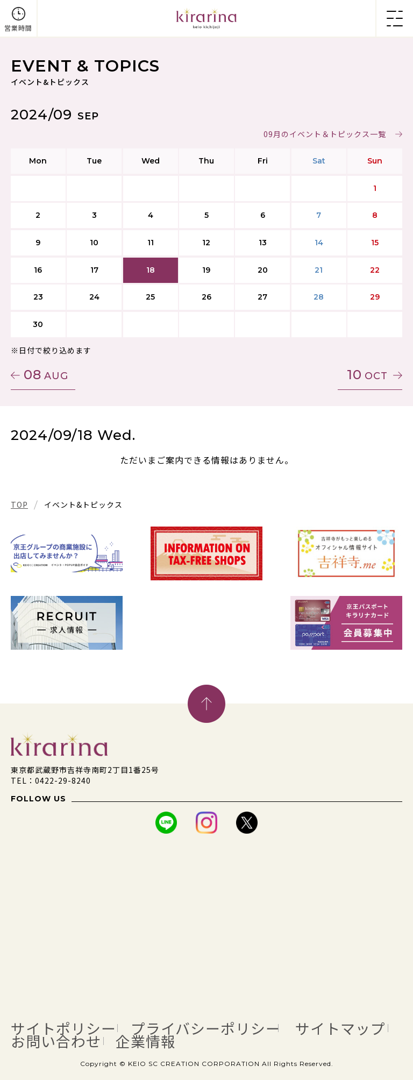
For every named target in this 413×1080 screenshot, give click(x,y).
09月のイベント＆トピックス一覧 (325, 134)
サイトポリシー (63, 1028)
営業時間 (18, 27)
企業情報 (146, 1041)
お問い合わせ (56, 1041)
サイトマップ (340, 1028)
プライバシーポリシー (206, 1028)
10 (367, 374)
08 (46, 374)
